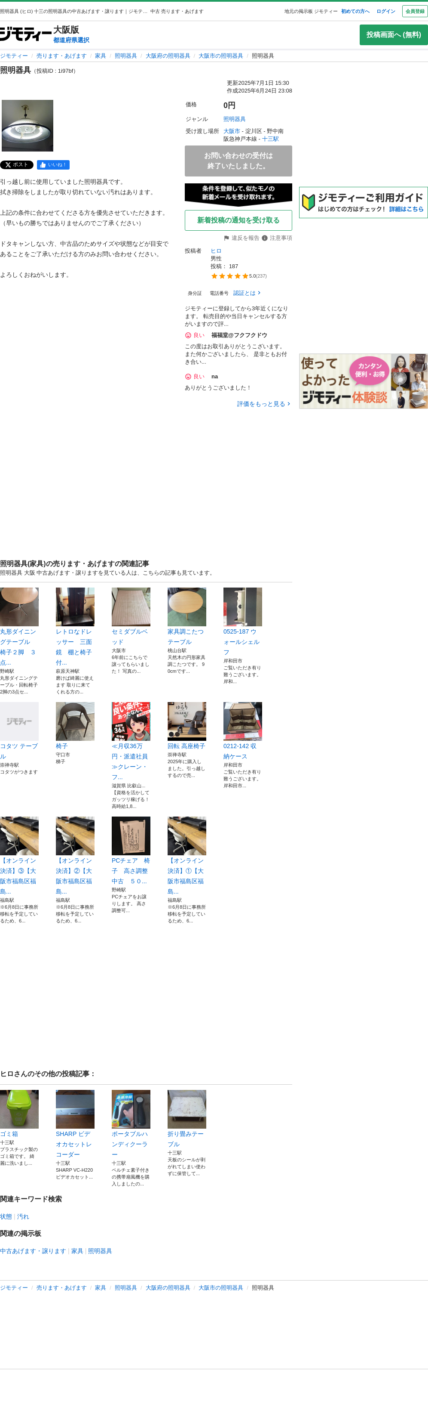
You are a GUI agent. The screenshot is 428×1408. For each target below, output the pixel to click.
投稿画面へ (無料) (394, 34)
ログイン (385, 11)
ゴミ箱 (19, 1113)
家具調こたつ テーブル (187, 616)
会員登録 (415, 11)
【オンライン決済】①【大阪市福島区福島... (187, 856)
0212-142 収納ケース (242, 731)
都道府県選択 (71, 40)
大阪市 (231, 131)
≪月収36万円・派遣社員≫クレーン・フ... (131, 741)
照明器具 (126, 56)
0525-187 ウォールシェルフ (242, 622)
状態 (6, 1216)
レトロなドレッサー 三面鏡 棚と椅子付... (75, 627)
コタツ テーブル (19, 731)
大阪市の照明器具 (221, 56)
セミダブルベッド (131, 616)
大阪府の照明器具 (168, 56)
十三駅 (270, 139)
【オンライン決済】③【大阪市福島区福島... (19, 856)
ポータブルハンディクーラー (131, 1124)
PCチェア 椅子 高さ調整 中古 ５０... (131, 851)
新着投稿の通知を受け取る (238, 220)
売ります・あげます (62, 56)
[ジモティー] (26, 35)
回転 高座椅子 (187, 725)
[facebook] (53, 165)
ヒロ (216, 251)
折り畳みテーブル (187, 1119)
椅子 (75, 725)
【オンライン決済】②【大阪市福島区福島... (75, 856)
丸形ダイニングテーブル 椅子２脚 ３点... (19, 627)
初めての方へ (355, 11)
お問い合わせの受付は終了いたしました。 (238, 161)
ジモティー (14, 56)
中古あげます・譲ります (33, 1250)
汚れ (23, 1216)
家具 (100, 56)
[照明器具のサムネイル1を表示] (27, 125)
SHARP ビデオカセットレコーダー (75, 1124)
